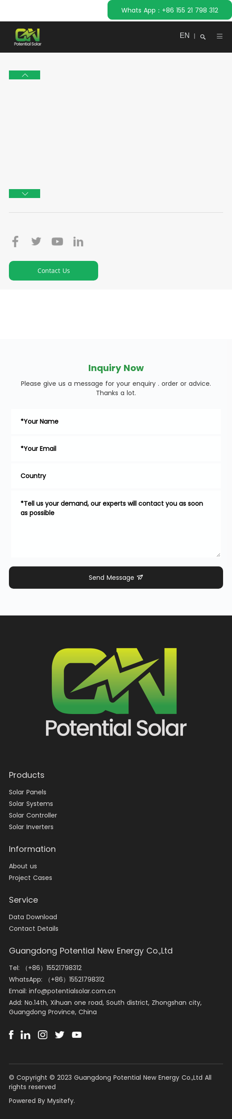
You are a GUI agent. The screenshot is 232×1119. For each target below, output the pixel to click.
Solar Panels (27, 792)
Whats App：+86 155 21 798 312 (169, 10)
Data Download (33, 917)
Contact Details (33, 928)
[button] (24, 74)
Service (23, 899)
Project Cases (30, 877)
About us (23, 866)
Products (27, 774)
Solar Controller (33, 815)
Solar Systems (31, 803)
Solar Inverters (31, 826)
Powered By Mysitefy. (42, 1100)
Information (32, 849)
